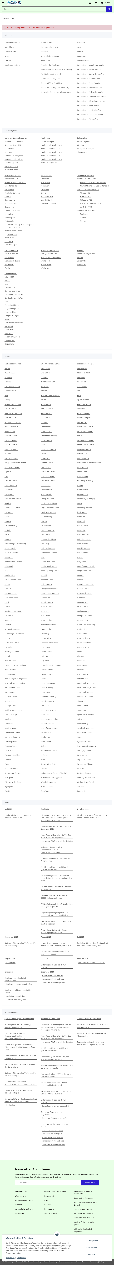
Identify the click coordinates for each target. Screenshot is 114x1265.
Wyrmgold (9, 786)
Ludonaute (45, 598)
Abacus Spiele (10, 391)
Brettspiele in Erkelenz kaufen (89, 87)
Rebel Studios (82, 678)
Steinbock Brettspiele (85, 728)
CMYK (79, 503)
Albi (6, 395)
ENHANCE (9, 512)
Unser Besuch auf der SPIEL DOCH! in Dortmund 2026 (56, 827)
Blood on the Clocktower (51, 65)
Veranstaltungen (11, 170)
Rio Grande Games (12, 687)
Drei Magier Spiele (12, 467)
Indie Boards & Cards (13, 562)
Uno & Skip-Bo (47, 200)
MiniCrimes (12, 234)
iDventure (9, 557)
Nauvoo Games (83, 620)
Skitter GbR (45, 705)
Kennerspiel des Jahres (14, 156)
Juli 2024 (44, 959)
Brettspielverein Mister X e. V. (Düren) (56, 69)
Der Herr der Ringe (12, 291)
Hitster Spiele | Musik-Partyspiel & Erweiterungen (22, 225)
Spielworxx (9, 723)
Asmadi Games (47, 409)
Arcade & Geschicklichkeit (15, 182)
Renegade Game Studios (15, 683)
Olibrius (8, 638)
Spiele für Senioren (12, 193)
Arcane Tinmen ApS (13, 404)
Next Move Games (48, 625)
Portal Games (82, 665)
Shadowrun (82, 152)
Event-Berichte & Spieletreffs (89, 1018)
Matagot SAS (82, 602)
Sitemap (44, 51)
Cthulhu (80, 145)
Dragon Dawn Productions (15, 463)
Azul (6, 284)
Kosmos (80, 580)
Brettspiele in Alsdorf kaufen (89, 69)
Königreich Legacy (12, 315)
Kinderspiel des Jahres (14, 159)
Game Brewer (46, 490)
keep (7, 571)
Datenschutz (21, 1258)
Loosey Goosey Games (50, 593)
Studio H (80, 737)
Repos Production (48, 683)
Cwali (43, 445)
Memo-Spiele (10, 217)
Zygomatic (81, 791)
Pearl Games (46, 647)
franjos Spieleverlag (85, 481)
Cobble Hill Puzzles (12, 508)
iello (42, 557)
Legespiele (9, 214)
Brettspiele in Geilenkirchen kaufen (91, 96)
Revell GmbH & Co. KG (86, 683)
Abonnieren (90, 1183)
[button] (90, 2)
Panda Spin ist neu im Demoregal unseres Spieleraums (18, 816)
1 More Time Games (49, 382)
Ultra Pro (80, 768)
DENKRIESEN (10, 454)
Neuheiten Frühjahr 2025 (51, 152)
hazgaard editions (48, 539)
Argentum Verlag (84, 404)
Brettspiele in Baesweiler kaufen (90, 74)
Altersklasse (9, 47)
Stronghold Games (12, 737)
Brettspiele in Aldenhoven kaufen (90, 65)
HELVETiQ (45, 544)
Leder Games (46, 584)
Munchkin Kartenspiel (14, 323)
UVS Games (45, 373)
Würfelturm (45, 268)
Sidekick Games (47, 701)
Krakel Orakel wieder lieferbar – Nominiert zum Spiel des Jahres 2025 (56, 944)
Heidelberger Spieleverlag (15, 544)
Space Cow (81, 710)
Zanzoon (80, 786)
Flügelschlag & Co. (12, 308)
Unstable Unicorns (48, 203)
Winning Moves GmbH (86, 777)
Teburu (8, 196)
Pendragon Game (12, 651)
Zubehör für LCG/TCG (86, 210)
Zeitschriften (82, 261)
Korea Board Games (13, 580)
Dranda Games (47, 463)
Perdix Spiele (46, 651)
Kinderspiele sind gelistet (52, 975)
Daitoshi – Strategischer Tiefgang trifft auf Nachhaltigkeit (20, 944)
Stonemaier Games (12, 732)
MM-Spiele (45, 616)
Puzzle (7, 268)
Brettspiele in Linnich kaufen (89, 110)
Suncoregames (11, 741)
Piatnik (7, 656)
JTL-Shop (101, 1262)
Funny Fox (9, 490)
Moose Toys (9, 620)
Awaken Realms (11, 418)
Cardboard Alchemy (49, 436)
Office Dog (45, 633)
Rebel (43, 678)
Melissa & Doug (83, 373)
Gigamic (8, 521)
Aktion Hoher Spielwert (14, 141)
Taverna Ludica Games (86, 746)
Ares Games (46, 404)
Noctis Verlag (46, 629)
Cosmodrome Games (85, 440)
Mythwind (9, 326)
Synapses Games (84, 741)
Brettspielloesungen (85, 364)
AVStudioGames (83, 413)
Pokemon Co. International (15, 665)
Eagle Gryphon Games (50, 508)
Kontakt (8, 60)
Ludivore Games (11, 598)
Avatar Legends (83, 141)
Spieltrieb (81, 719)
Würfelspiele (46, 264)
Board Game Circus (85, 427)
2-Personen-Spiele (12, 179)
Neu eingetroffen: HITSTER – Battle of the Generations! (56, 922)
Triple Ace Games (84, 759)
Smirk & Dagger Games (14, 710)
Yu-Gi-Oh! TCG (86, 207)
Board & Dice (10, 431)
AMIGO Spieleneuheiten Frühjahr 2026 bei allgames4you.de (57, 905)
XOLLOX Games (47, 786)
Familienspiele (10, 203)
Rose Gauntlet (10, 692)
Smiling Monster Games (50, 364)
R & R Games (82, 674)
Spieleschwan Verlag (49, 719)
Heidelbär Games (84, 539)
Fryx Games (45, 485)
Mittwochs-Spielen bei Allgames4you (56, 92)
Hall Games (45, 535)
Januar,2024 (9, 972)
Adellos (44, 391)
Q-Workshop (10, 674)
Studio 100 (45, 737)
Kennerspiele (10, 207)
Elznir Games (82, 467)
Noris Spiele (82, 629)
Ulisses (44, 768)
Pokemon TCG (85, 196)
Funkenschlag (10, 312)
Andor (7, 280)
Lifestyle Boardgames (49, 589)
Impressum (10, 1258)
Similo (43, 193)
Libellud (8, 589)
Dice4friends (82, 454)
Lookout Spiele (10, 593)
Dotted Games (83, 458)
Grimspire (81, 530)
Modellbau (9, 264)
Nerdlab (8, 625)
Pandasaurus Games (49, 642)
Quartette (45, 189)
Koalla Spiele (10, 575)
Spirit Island (10, 330)
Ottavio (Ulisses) (83, 638)
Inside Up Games (48, 562)
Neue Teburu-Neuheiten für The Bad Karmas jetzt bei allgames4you (56, 836)
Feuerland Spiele (48, 476)
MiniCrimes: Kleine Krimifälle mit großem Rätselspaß (54, 868)
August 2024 (10, 959)
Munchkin (45, 186)
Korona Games (47, 580)
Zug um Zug (9, 344)
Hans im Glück (83, 535)
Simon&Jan (81, 701)
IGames (80, 557)
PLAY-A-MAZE (10, 373)
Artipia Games (10, 409)
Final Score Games (48, 512)
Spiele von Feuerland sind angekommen (15, 979)
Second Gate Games (85, 696)
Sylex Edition (46, 741)
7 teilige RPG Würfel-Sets (51, 257)
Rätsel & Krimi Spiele (13, 231)
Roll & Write (9, 238)
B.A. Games (45, 418)
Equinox (8, 472)
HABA (7, 535)
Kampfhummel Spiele (86, 566)
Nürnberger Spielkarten (14, 633)
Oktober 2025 (83, 809)
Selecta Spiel (10, 701)
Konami (80, 575)
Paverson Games (84, 642)
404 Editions (82, 386)
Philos (79, 651)
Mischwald (45, 182)
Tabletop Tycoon (11, 746)
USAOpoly (9, 777)
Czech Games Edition (85, 445)
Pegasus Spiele (83, 647)
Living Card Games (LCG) (87, 179)
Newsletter (45, 60)
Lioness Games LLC (85, 589)
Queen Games (47, 674)
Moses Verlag (46, 620)
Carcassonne (10, 287)
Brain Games (46, 431)
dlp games (45, 458)
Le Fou (7, 584)
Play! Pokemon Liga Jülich (51, 74)
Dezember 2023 (47, 972)
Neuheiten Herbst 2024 (50, 156)
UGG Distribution (12, 768)
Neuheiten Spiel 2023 (50, 163)
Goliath (7, 530)
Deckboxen (84, 214)
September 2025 (11, 937)
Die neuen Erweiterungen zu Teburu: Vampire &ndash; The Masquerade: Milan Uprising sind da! (56, 817)
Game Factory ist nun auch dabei (91, 962)
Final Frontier (82, 476)
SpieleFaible (10, 719)
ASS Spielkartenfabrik (13, 413)
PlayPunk (80, 660)
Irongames (81, 562)
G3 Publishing (46, 517)
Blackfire (44, 422)
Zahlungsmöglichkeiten (50, 47)
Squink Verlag (82, 723)
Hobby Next (9, 152)
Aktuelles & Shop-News (50, 1018)
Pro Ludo (80, 669)
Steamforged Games (49, 728)
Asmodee (81, 409)
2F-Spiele (44, 386)
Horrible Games (83, 548)
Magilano (81, 377)
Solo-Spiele (9, 189)
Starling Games (11, 728)
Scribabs (8, 377)
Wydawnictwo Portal (85, 782)
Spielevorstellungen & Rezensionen (19, 1018)
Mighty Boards (83, 611)
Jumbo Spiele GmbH (49, 566)
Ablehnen (91, 1255)
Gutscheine (9, 148)
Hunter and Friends (49, 553)
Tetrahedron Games (49, 750)
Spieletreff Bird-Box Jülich (51, 83)
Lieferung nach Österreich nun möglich (53, 966)
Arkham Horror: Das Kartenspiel (93, 182)
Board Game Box (11, 427)
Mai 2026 (8, 809)
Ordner (83, 217)
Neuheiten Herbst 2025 (50, 148)
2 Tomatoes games (12, 386)
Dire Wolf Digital (11, 458)
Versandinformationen (50, 56)
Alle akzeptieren (91, 1241)
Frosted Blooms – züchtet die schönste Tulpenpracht (56, 888)
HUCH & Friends (11, 553)
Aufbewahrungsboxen (86, 254)
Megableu (45, 611)
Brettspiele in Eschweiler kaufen (90, 92)
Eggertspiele (46, 467)
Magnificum (82, 368)
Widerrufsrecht (83, 60)
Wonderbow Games (49, 782)
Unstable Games (84, 773)
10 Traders (81, 382)
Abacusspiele (46, 494)
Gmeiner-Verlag (11, 526)
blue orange (82, 422)
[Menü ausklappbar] (3, 1)
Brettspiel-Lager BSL (13, 145)
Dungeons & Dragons (85, 148)
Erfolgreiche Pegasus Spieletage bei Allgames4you (55, 859)
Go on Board (46, 526)
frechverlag (81, 512)
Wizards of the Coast (13, 782)
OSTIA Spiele (46, 638)
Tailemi (44, 746)
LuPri (7, 602)
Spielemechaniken (12, 42)
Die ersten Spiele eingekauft (53, 982)
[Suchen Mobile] (54, 9)
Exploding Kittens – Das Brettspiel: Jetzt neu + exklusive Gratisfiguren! (93, 944)
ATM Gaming (46, 413)
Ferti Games (82, 472)
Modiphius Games (84, 616)
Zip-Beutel (81, 264)
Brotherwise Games (85, 431)
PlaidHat (80, 656)
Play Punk (45, 660)
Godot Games (82, 526)
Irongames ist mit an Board (53, 979)
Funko (7, 517)
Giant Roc (81, 517)
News (7, 56)
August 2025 (46, 937)
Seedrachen (10, 962)
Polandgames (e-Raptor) (50, 665)
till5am (44, 755)
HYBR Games (82, 553)
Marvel (7, 319)
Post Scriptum (10, 669)
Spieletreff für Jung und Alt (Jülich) (55, 87)
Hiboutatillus (82, 544)
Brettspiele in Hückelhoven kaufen (91, 101)
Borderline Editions (49, 503)
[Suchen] (109, 9)
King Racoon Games (85, 571)
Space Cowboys (11, 714)
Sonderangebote (11, 163)
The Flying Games (84, 750)
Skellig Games (10, 705)
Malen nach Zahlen (12, 261)
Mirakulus (9, 616)
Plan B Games (10, 660)
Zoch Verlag (45, 791)
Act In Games (82, 494)
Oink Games (82, 633)
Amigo (43, 400)
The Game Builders (12, 755)
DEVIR (43, 454)
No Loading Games (12, 629)
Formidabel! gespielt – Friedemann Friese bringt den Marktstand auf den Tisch (56, 878)
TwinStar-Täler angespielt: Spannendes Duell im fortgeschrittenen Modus (51, 849)
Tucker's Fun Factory (49, 764)
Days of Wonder (11, 449)
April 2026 (45, 809)
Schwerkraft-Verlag (48, 696)
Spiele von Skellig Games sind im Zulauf (18, 991)
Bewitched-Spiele (84, 418)
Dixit (6, 301)
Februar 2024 (82, 959)
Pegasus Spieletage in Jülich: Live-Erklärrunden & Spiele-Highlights (55, 913)
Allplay (7, 400)
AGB (79, 47)
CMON (80, 436)
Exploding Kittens (12, 305)
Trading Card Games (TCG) (88, 189)
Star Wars (9, 333)
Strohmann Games (84, 732)
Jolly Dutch (9, 566)
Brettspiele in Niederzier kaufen (90, 114)
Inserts (80, 257)
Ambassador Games (13, 364)
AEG (78, 391)
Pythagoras (45, 368)
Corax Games (46, 440)
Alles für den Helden (13, 499)
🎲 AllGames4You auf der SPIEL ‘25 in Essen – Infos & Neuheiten (92, 816)
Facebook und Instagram (16, 1000)
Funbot (80, 485)
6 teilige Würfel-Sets (49, 254)
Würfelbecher (46, 261)
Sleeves (83, 221)
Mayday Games (47, 607)
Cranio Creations (11, 445)
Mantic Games (47, 602)
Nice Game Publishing (86, 625)
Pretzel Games (47, 669)
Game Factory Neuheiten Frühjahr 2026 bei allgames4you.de (55, 896)
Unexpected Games (12, 773)
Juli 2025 (80, 937)
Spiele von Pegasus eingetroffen (19, 984)
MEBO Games (82, 607)
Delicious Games (84, 449)
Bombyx (8, 503)
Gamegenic (9, 494)
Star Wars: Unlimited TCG (90, 203)
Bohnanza (45, 179)
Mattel (7, 607)
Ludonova (81, 598)
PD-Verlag (9, 647)
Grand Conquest (47, 530)
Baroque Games (47, 499)
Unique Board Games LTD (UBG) (54, 773)
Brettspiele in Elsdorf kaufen (88, 83)
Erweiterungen (11, 245)
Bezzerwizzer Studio (13, 422)
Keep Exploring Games (50, 571)
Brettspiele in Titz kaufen (87, 119)
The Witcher (10, 340)
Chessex (44, 377)
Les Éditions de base (85, 584)
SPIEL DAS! (45, 714)
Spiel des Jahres (11, 166)
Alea (79, 395)
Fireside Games (11, 481)
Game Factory (82, 490)
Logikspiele (9, 257)
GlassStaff (81, 521)
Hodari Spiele (10, 548)
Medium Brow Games (13, 611)
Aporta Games (83, 400)
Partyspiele (9, 221)
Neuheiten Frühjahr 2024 (51, 159)
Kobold (44, 575)
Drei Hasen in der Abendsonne (89, 463)
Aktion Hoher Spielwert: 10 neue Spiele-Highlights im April (54, 931)
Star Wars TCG (47, 196)
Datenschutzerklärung (58, 1174)
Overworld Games (12, 642)
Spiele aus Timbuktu (85, 714)
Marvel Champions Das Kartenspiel (94, 186)
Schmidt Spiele (11, 696)
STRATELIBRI (46, 732)
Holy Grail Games (48, 548)
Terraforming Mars (12, 337)
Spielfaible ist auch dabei (16, 996)
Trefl (43, 759)
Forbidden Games (48, 481)
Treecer (8, 759)
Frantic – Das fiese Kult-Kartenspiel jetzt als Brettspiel (55, 953)
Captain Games (11, 436)
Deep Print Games (48, 449)
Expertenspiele (11, 186)
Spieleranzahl (10, 51)
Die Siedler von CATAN (14, 298)
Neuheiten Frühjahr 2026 (51, 145)
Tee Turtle (9, 750)
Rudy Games (46, 692)
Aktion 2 (8, 382)
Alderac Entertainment (50, 395)
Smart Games (82, 705)
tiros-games (82, 755)
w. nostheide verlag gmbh (51, 777)
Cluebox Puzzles (11, 254)
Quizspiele (9, 241)
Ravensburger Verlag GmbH (16, 678)
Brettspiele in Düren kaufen (88, 78)
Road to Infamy (47, 687)
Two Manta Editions (85, 764)
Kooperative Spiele (12, 210)
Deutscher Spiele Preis (14, 294)
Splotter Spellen (47, 723)
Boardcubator (46, 427)
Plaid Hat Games (47, 656)
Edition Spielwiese (84, 508)
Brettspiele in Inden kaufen (88, 105)
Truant (7, 764)
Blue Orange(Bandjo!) (86, 499)
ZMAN (7, 791)
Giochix (44, 521)
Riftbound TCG (86, 200)
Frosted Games (11, 485)
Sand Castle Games (85, 692)
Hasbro (7, 539)
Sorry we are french (49, 710)
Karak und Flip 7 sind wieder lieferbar (57, 841)
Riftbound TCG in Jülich (50, 78)
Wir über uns (46, 42)
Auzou (7, 368)
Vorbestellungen (47, 141)
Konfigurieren (91, 1248)
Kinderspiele (10, 200)
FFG (6, 476)
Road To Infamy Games (86, 687)
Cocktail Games (11, 440)
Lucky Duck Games (84, 593)
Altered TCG (85, 193)
